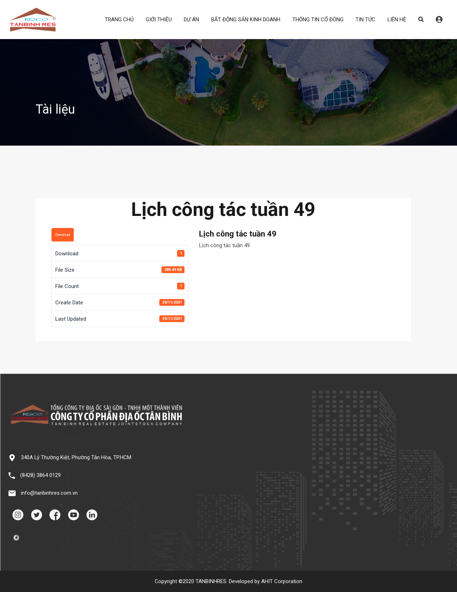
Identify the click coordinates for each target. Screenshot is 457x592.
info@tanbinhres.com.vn (49, 493)
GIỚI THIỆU (159, 19)
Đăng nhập (439, 19)
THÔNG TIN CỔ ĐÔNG (317, 19)
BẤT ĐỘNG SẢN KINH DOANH (245, 19)
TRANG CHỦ (119, 19)
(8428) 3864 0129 (40, 475)
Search (421, 19)
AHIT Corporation (281, 581)
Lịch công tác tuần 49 (224, 245)
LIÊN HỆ (396, 19)
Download (62, 235)
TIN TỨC (365, 19)
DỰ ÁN (191, 19)
